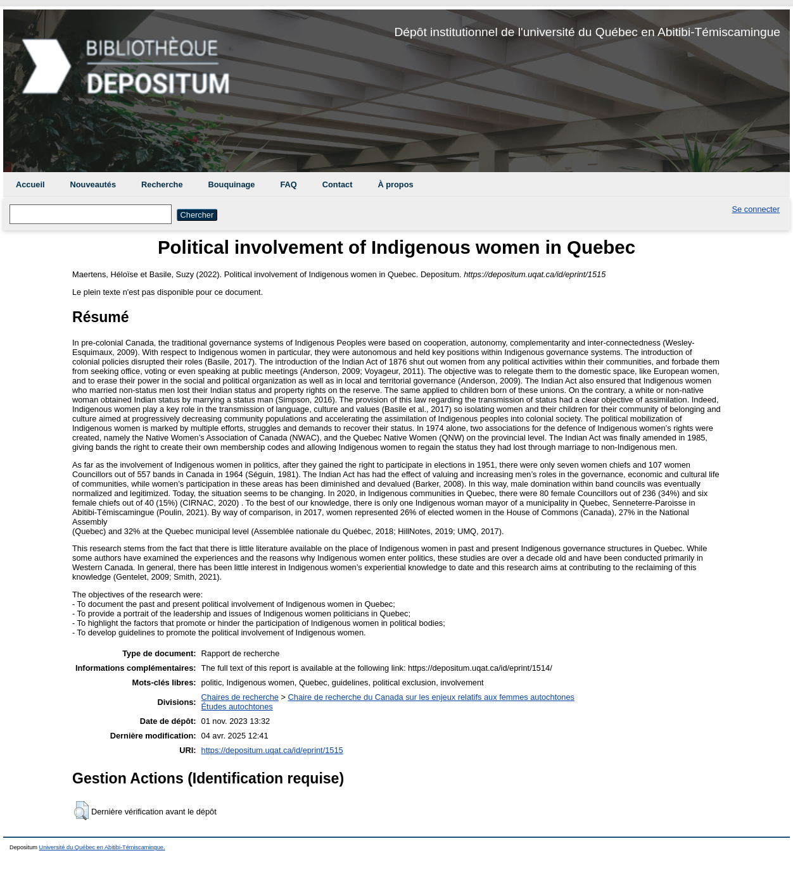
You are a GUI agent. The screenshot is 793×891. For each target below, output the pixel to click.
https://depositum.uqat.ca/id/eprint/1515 (272, 750)
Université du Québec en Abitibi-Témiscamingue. (102, 847)
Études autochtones (237, 706)
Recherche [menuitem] (161, 184)
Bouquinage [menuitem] (231, 184)
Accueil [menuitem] (30, 184)
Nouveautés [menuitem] (93, 184)
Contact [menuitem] (337, 184)
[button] (81, 810)
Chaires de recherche (240, 697)
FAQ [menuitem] (288, 184)
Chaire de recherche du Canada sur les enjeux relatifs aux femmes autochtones (431, 697)
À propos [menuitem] (395, 184)
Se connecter (756, 209)
